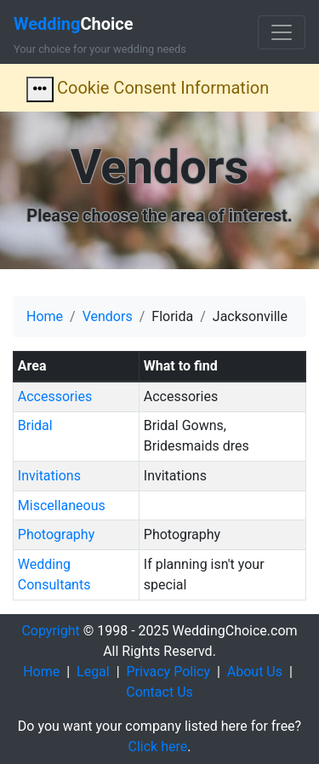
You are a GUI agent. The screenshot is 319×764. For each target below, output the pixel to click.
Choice (74, 24)
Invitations (49, 476)
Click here (158, 746)
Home (44, 316)
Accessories (55, 396)
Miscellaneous (61, 505)
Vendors (108, 316)
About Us (254, 671)
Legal (93, 671)
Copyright (50, 631)
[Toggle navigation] (281, 32)
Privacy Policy (169, 671)
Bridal (35, 425)
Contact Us (159, 692)
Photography (56, 534)
